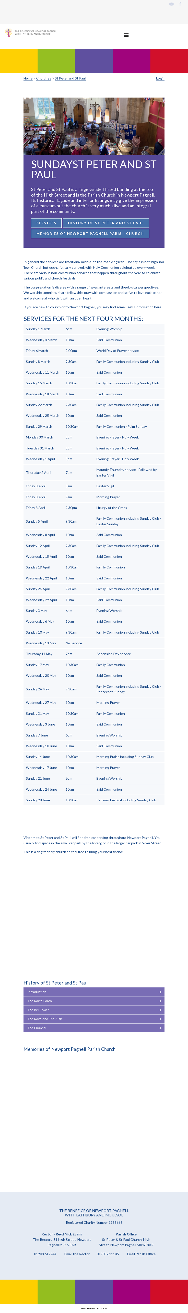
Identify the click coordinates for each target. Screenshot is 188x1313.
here (157, 307)
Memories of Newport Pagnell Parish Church (90, 233)
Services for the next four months (82, 318)
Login (160, 78)
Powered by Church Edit (94, 1308)
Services (46, 223)
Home (28, 78)
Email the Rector (77, 1254)
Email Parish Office (141, 1254)
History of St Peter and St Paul (106, 223)
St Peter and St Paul (70, 78)
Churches (43, 78)
